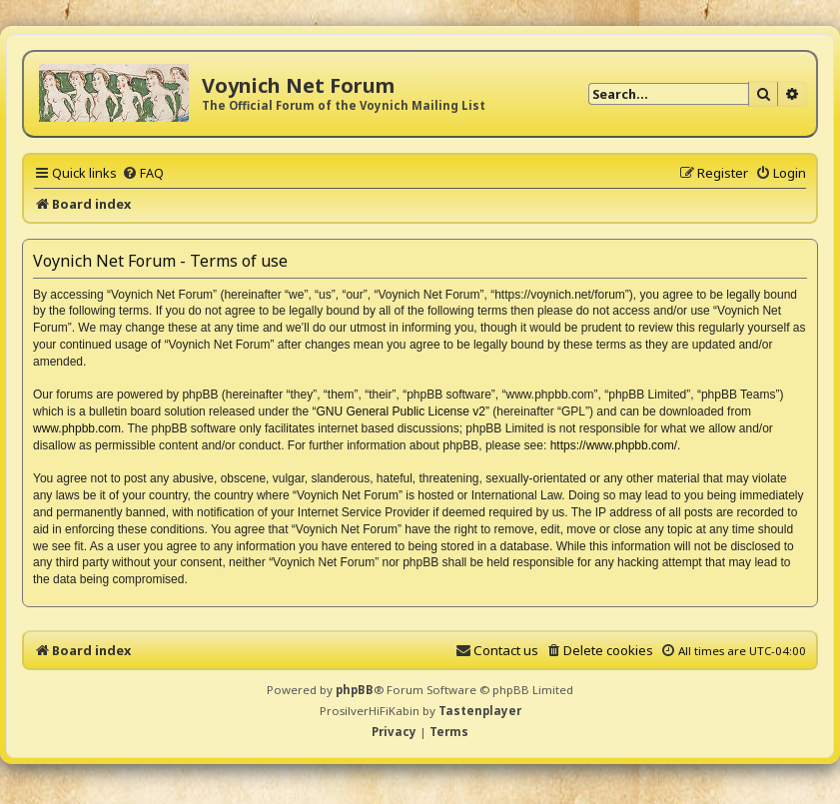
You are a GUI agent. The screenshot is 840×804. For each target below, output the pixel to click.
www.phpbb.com (77, 428)
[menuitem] (143, 173)
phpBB (355, 689)
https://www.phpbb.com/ (613, 445)
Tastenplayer (479, 710)
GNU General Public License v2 (401, 411)
